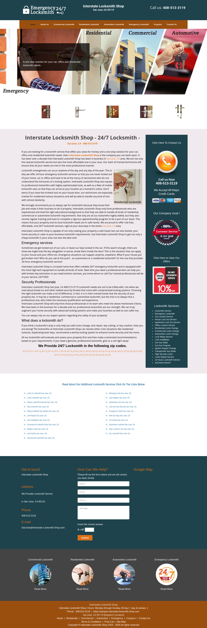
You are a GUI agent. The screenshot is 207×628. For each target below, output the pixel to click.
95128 (126, 351)
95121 (82, 351)
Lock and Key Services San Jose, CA (122, 406)
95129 (132, 351)
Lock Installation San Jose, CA (38, 420)
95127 (120, 351)
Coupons (158, 24)
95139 (101, 354)
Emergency (117, 618)
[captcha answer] (89, 530)
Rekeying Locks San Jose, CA (120, 393)
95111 (31, 351)
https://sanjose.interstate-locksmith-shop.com (116, 611)
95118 (63, 351)
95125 (107, 351)
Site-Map (121, 622)
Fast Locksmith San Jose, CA (38, 406)
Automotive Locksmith (114, 24)
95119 (69, 351)
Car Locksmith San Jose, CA (119, 433)
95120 (76, 351)
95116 (50, 351)
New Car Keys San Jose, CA (119, 415)
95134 (76, 354)
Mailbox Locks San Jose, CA (37, 429)
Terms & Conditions (91, 622)
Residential (72, 618)
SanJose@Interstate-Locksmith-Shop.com (43, 527)
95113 (44, 351)
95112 (38, 351)
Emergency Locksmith (139, 24)
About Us (44, 24)
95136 (88, 354)
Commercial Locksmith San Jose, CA (40, 438)
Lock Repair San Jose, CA (36, 415)
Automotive (102, 618)
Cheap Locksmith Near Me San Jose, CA (42, 402)
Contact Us (172, 24)
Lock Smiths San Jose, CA (37, 433)
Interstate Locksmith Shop (84, 155)
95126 (113, 351)
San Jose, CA (74, 143)
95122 (88, 351)
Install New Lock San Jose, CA (120, 402)
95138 (95, 354)
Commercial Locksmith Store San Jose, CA (43, 424)
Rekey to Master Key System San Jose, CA (43, 411)
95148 (107, 354)
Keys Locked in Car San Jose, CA (121, 429)
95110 (25, 351)
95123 (94, 351)
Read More (40, 589)
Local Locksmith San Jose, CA (38, 397)
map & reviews (138, 608)
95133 (69, 354)
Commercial (87, 618)
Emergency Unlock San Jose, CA (121, 411)
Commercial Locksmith (64, 24)
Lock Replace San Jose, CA (119, 397)
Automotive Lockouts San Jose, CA (122, 424)
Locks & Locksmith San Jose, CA (39, 393)
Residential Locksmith (89, 24)
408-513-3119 (174, 8)
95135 (82, 354)
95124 (101, 351)
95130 (139, 351)
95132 (63, 354)
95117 (57, 351)
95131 (57, 354)
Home (33, 24)
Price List (109, 622)
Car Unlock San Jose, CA (118, 420)
